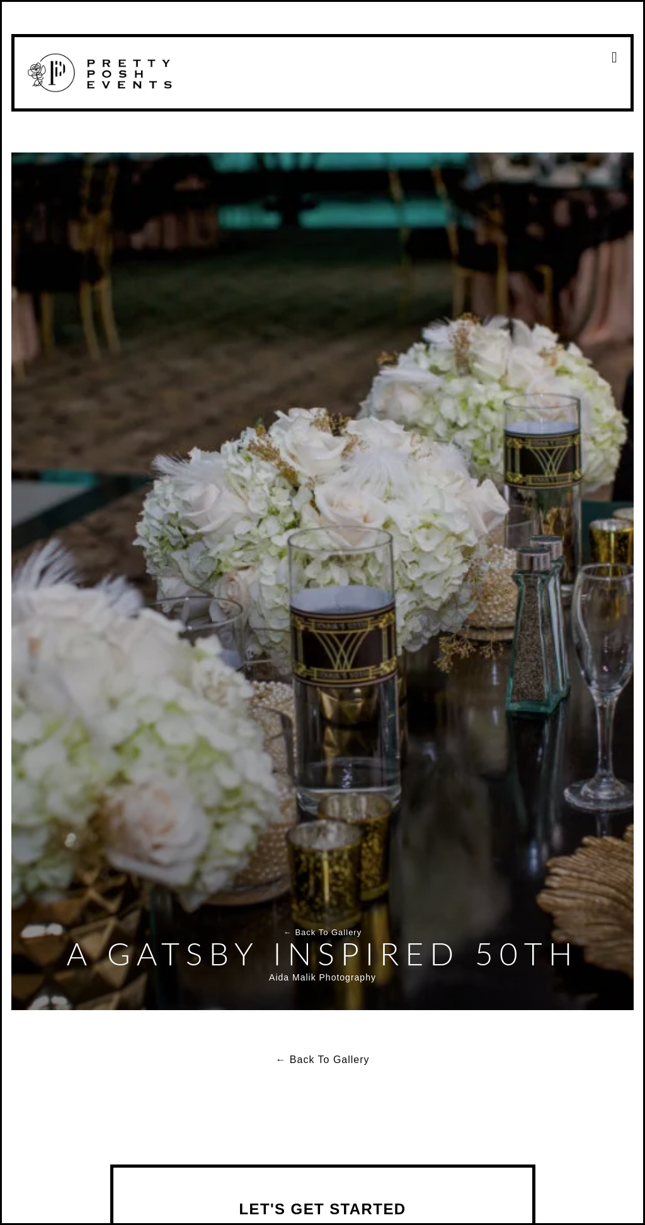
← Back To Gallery (322, 932)
